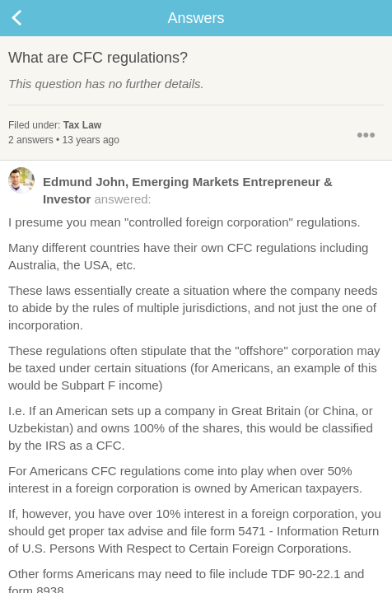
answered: (170, 189)
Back (33, 18)
